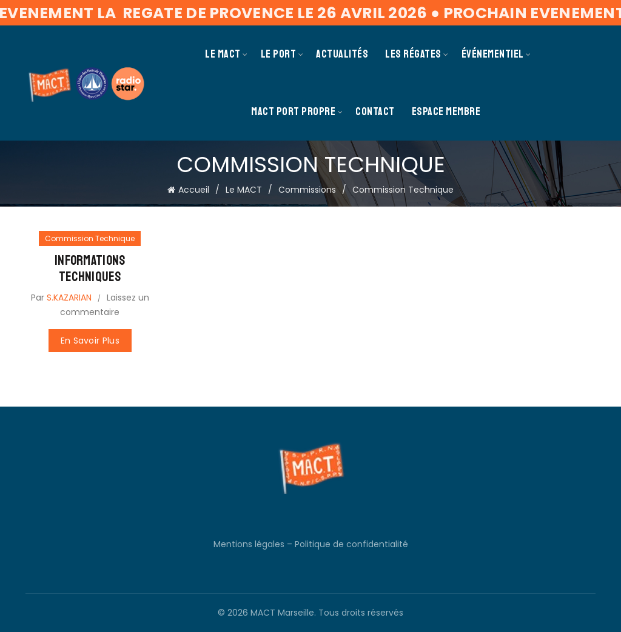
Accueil (193, 190)
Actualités (342, 54)
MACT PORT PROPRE (293, 111)
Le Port (279, 54)
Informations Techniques (90, 268)
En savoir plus (90, 340)
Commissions (307, 190)
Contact (375, 111)
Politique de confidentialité (351, 544)
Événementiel (493, 54)
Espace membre (446, 111)
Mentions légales (248, 544)
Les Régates (413, 54)
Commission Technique (90, 238)
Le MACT (223, 54)
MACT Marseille (282, 613)
